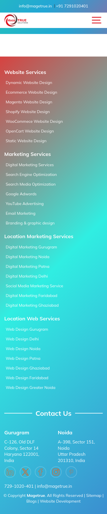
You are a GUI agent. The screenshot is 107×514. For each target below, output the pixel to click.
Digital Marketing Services (30, 165)
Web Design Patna (23, 358)
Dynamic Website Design (29, 83)
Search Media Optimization (31, 184)
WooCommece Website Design (34, 121)
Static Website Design (26, 141)
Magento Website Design (29, 102)
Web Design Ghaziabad (28, 368)
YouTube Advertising (25, 204)
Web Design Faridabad (27, 378)
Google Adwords (21, 194)
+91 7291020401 (72, 6)
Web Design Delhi (22, 339)
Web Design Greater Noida (30, 387)
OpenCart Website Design (30, 131)
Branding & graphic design (30, 223)
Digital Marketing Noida (27, 257)
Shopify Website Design (28, 112)
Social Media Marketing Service (34, 286)
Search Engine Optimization (31, 174)
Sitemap (94, 495)
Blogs (31, 501)
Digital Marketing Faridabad (31, 296)
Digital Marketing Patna (27, 266)
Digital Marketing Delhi (27, 276)
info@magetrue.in (35, 6)
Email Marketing (20, 213)
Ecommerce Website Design (31, 92)
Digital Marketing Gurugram (31, 247)
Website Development (60, 501)
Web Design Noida (23, 349)
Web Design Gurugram (27, 329)
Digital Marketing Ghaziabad (32, 305)
